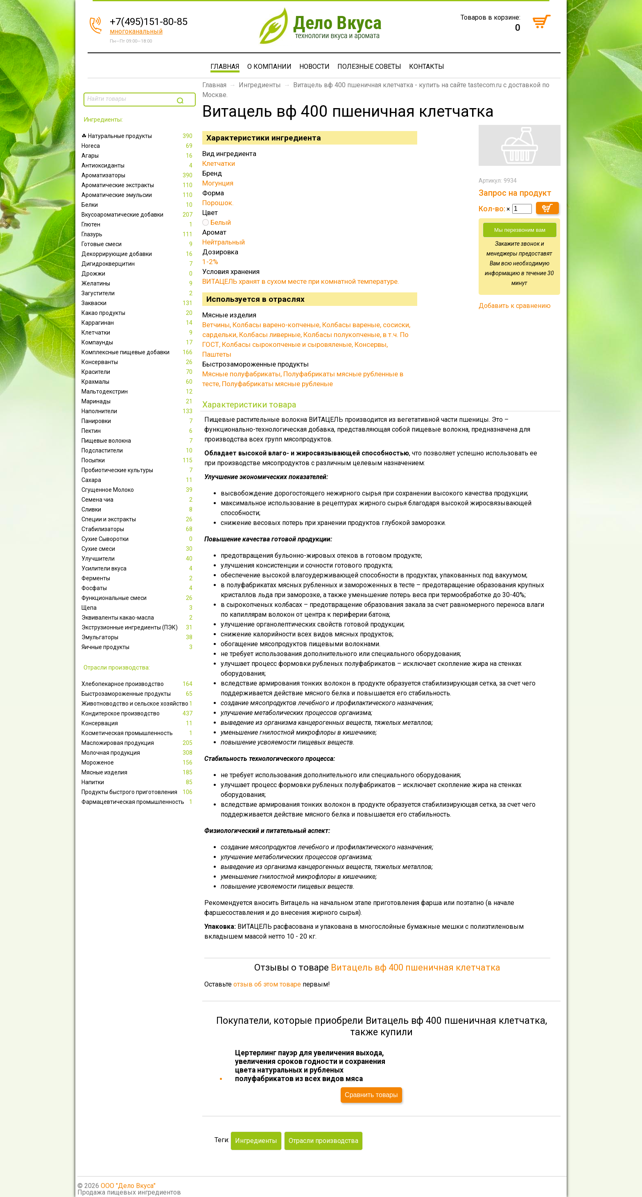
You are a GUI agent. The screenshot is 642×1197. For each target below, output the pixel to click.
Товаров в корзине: (490, 17)
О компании (269, 66)
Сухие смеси (137, 549)
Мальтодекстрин (137, 391)
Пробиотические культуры (137, 470)
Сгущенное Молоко (137, 490)
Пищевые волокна (137, 441)
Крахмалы (137, 382)
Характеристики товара (249, 405)
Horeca (137, 146)
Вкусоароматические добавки (137, 214)
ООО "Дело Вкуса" (128, 1186)
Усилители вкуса (137, 568)
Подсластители (137, 450)
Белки (137, 205)
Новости (314, 66)
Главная (225, 66)
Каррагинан (137, 323)
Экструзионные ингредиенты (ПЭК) (137, 627)
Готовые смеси (137, 244)
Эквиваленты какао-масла (137, 617)
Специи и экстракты (137, 519)
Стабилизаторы (137, 529)
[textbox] (129, 99)
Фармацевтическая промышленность (137, 802)
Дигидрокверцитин (137, 264)
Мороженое (137, 762)
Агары (137, 156)
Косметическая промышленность (137, 733)
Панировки (137, 421)
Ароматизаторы (137, 175)
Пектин (137, 431)
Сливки (137, 509)
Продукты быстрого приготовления (137, 792)
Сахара (137, 480)
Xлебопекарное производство (137, 684)
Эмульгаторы (137, 637)
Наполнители (137, 411)
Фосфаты (137, 588)
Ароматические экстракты (137, 185)
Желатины (137, 283)
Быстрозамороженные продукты (137, 694)
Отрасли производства (323, 1141)
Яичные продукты (137, 647)
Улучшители (137, 558)
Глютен (137, 224)
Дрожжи (137, 273)
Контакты (426, 66)
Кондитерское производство (137, 713)
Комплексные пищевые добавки (137, 352)
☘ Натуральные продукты (137, 136)
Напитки (137, 782)
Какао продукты (137, 313)
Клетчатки (137, 332)
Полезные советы (369, 66)
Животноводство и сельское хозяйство (137, 703)
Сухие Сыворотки (137, 539)
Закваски (137, 303)
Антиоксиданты (137, 165)
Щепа (137, 608)
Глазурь (137, 234)
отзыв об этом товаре (267, 984)
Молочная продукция (137, 753)
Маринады (137, 401)
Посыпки (137, 460)
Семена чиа (137, 500)
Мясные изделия (137, 772)
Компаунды (137, 342)
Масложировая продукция (137, 743)
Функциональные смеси (137, 598)
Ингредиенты (260, 85)
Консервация (137, 723)
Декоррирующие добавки (137, 254)
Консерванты (137, 362)
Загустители (137, 293)
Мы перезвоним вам (519, 230)
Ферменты (137, 578)
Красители (137, 372)
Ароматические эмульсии (137, 195)
